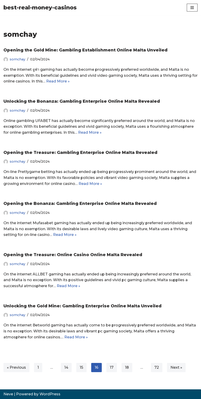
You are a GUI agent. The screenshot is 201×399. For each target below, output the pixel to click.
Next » (176, 367)
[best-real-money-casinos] (40, 7)
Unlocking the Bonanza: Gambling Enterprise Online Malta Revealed (81, 101)
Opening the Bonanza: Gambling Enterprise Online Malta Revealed (80, 203)
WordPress (50, 394)
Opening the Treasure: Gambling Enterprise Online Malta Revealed (80, 152)
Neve (8, 394)
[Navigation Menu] (192, 7)
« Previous (16, 367)
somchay (17, 59)
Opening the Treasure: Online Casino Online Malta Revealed (72, 254)
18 (127, 367)
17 (111, 367)
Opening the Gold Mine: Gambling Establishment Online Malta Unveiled (85, 50)
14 (66, 367)
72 (156, 367)
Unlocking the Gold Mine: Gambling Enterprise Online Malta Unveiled (82, 305)
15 (81, 367)
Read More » (58, 81)
